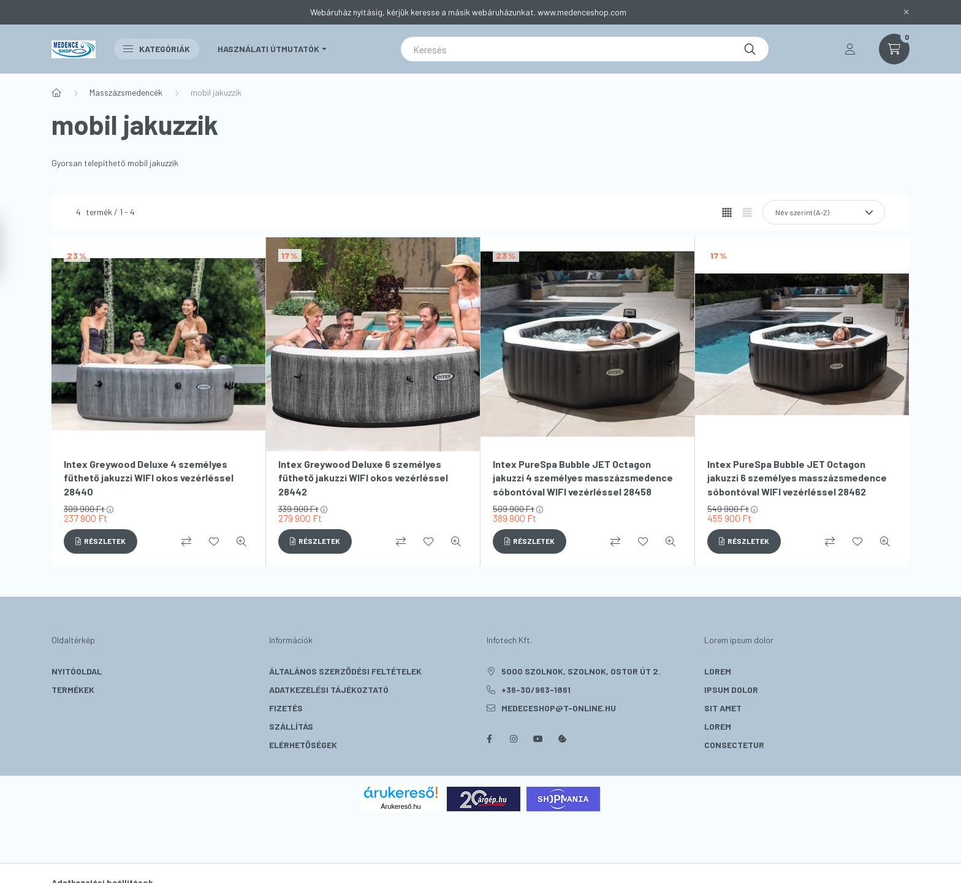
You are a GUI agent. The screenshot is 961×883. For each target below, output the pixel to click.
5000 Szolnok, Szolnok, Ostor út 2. (581, 671)
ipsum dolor (731, 689)
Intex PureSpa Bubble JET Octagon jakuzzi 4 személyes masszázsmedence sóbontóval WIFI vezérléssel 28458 (583, 477)
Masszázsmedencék (125, 92)
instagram (513, 739)
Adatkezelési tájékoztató (329, 689)
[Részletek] (100, 541)
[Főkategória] (56, 92)
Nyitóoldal (76, 671)
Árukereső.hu (400, 806)
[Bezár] (906, 12)
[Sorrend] (823, 212)
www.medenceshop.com (581, 12)
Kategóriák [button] (156, 49)
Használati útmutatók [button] (268, 49)
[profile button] (850, 49)
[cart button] (894, 49)
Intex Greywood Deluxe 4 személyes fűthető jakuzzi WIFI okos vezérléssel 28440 (149, 477)
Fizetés (286, 708)
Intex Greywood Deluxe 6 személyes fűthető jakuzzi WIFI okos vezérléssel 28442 (363, 477)
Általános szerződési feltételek (345, 671)
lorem (717, 671)
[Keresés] (585, 49)
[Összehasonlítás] (186, 541)
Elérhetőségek (303, 745)
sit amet (723, 708)
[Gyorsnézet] (241, 541)
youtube (538, 739)
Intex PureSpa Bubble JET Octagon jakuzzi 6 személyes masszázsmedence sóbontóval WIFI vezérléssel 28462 (797, 477)
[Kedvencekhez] (214, 541)
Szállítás (291, 726)
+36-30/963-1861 (536, 689)
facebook (489, 739)
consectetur (734, 745)
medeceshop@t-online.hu (558, 708)
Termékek (72, 689)
